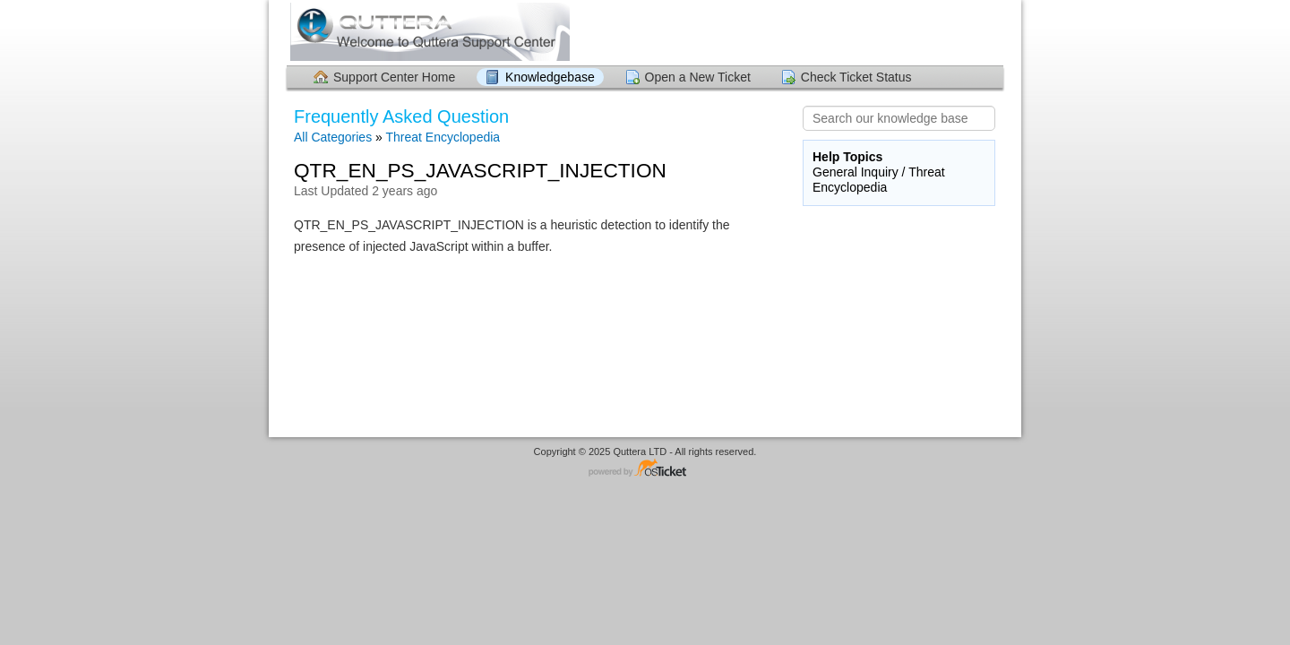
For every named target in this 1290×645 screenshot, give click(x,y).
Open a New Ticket (698, 77)
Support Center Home (394, 77)
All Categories (333, 137)
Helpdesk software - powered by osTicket (645, 469)
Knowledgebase (550, 77)
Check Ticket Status (856, 77)
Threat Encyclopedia (442, 137)
